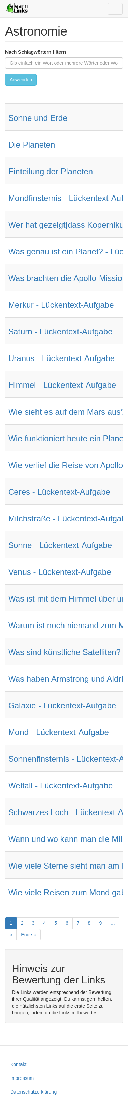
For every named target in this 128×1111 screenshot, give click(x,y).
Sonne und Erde (37, 118)
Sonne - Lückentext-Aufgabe (60, 545)
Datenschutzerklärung (33, 1092)
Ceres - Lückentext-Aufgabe (59, 491)
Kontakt (18, 1064)
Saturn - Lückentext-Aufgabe (60, 331)
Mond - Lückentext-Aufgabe (58, 732)
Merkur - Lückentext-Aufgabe (61, 305)
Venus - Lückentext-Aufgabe (59, 572)
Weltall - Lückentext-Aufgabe (60, 785)
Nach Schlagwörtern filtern (35, 52)
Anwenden (21, 80)
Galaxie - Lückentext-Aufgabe (62, 705)
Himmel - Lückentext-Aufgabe (62, 385)
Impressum (22, 1078)
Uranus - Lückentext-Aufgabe (61, 358)
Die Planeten (31, 144)
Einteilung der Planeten (50, 171)
